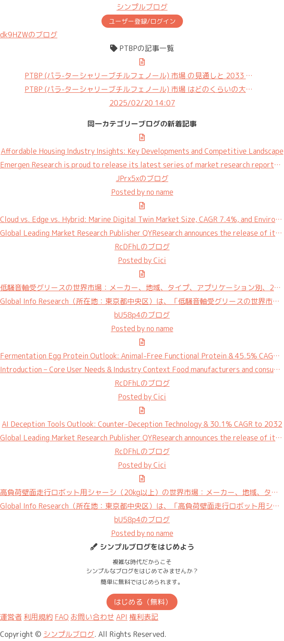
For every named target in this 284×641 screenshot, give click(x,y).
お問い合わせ (92, 617)
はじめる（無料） (143, 602)
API (121, 617)
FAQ (62, 617)
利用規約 (38, 617)
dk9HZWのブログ (28, 35)
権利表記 (143, 617)
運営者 (11, 617)
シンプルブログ (142, 7)
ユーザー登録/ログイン (142, 21)
